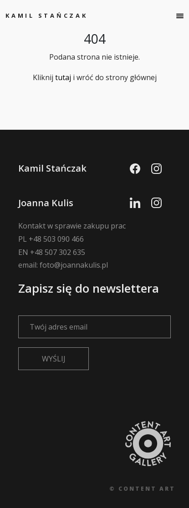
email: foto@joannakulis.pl (63, 265)
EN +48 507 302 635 (51, 252)
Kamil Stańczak (46, 15)
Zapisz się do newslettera (94, 306)
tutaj (63, 77)
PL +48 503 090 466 (51, 239)
